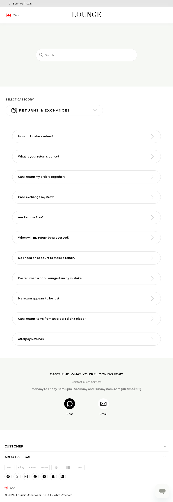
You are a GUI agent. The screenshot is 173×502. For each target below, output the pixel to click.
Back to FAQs (22, 3)
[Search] (86, 55)
